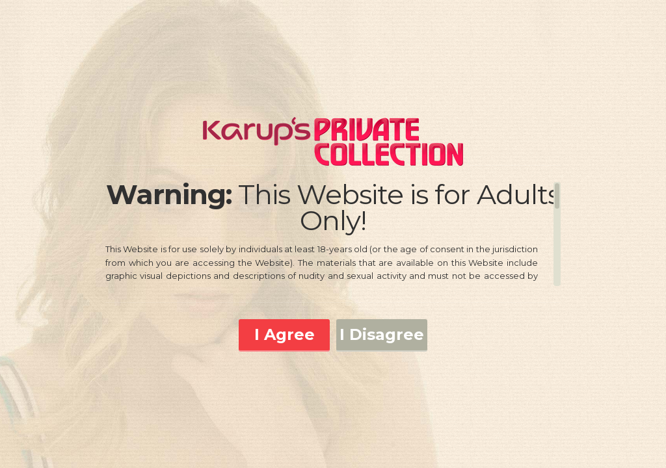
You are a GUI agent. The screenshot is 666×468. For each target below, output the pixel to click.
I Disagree (382, 334)
